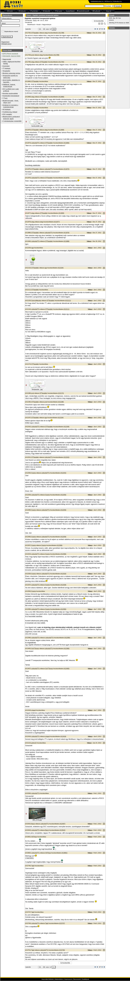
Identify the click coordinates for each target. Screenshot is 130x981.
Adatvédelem (59, 979)
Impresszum (68, 979)
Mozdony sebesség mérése (11, 73)
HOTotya (34, 836)
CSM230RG (29, 858)
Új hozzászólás (99, 21)
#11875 (66, 178)
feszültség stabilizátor (32, 165)
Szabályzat (85, 979)
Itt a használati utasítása (33, 616)
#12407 (62, 824)
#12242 (66, 457)
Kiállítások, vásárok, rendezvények (9, 85)
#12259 (63, 510)
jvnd (32, 55)
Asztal (38, 24)
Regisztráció (5, 42)
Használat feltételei (48, 979)
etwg (46, 33)
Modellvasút (31, 24)
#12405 (66, 668)
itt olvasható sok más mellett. (35, 623)
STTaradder (35, 33)
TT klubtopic (6, 68)
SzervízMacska (36, 300)
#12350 (63, 609)
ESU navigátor (7, 114)
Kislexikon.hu (117, 1)
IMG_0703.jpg (37, 820)
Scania (33, 473)
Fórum (29, 15)
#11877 (56, 222)
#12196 (66, 426)
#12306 (59, 545)
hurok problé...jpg (37, 126)
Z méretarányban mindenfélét (12, 121)
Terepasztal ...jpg (37, 51)
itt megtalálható (30, 643)
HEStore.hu (108, 1)
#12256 (63, 495)
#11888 (66, 241)
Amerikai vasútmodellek (10, 93)
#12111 (68, 300)
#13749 (62, 950)
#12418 (63, 736)
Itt (26, 931)
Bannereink (77, 979)
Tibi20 (35, 20)
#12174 (60, 393)
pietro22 (34, 743)
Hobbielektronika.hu (97, 1)
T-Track (5, 98)
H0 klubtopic (7, 109)
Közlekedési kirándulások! (11, 96)
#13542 (62, 830)
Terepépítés (6, 71)
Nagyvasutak (7, 59)
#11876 (66, 232)
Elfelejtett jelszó (6, 44)
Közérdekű (6, 66)
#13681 (64, 853)
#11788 (61, 33)
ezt (26, 935)
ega (32, 247)
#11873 (66, 169)
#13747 (62, 923)
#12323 (63, 573)
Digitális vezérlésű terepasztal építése (45, 15)
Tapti (32, 865)
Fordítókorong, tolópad (10, 112)
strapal (33, 710)
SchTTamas (35, 648)
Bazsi (33, 824)
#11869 (61, 213)
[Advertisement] (118, 68)
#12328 (63, 585)
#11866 (61, 97)
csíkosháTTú (35, 143)
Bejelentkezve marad (11, 31)
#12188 (60, 402)
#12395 (67, 637)
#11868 (61, 130)
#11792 (61, 62)
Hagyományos (46, 24)
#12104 (60, 268)
